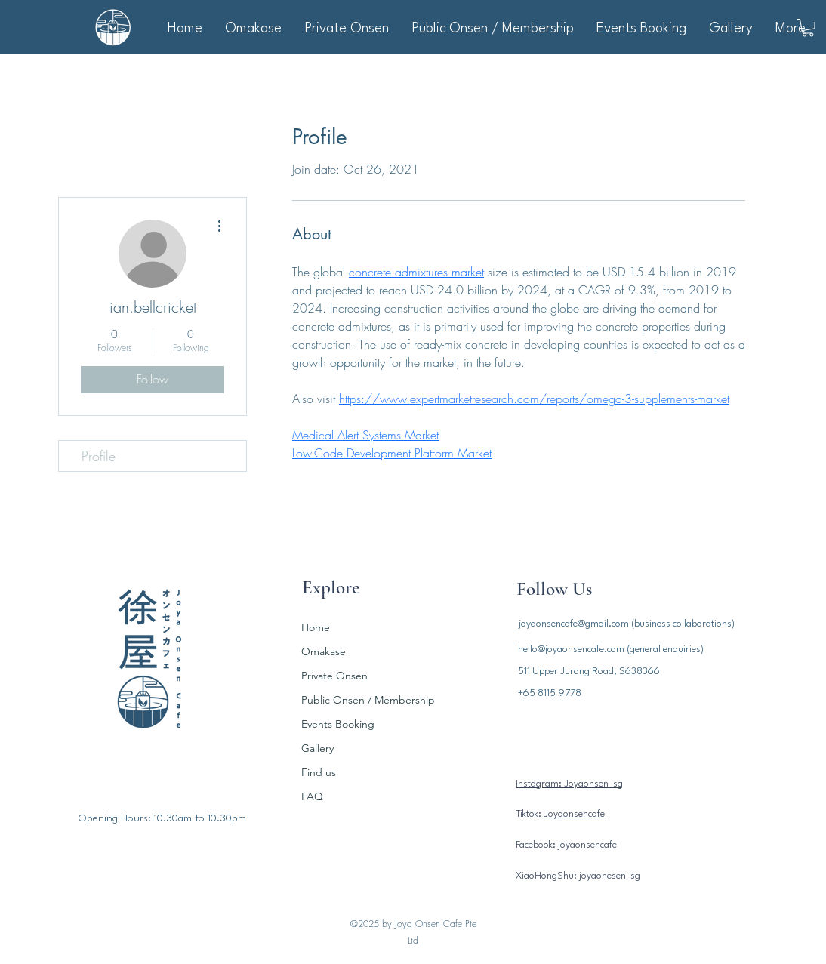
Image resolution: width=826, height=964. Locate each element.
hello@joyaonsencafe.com (571, 649)
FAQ (312, 796)
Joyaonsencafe (574, 814)
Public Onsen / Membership (364, 700)
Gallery (317, 748)
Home (315, 627)
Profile (99, 456)
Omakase (323, 651)
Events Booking (337, 724)
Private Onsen (334, 675)
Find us (318, 772)
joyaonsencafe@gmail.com (574, 624)
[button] (807, 28)
